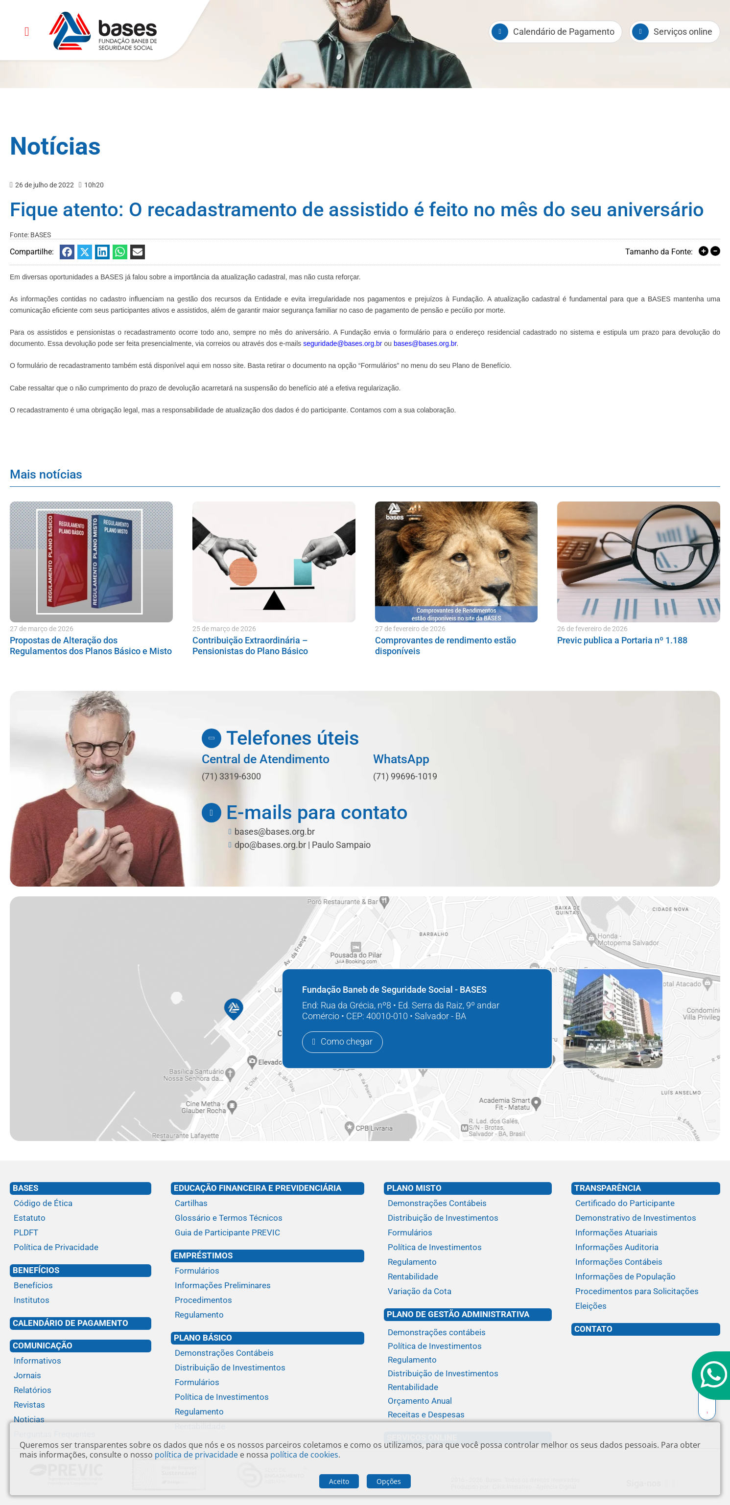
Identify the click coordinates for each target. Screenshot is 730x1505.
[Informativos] (80, 1361)
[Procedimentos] (267, 1300)
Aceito (339, 1481)
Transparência (607, 1188)
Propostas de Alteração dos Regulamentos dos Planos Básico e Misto (91, 645)
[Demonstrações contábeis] (468, 1333)
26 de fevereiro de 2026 (592, 629)
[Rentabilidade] (468, 1277)
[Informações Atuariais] (645, 1233)
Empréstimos (203, 1255)
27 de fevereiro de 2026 (410, 629)
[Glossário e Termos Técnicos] (267, 1218)
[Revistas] (80, 1405)
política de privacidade (196, 1454)
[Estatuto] (80, 1218)
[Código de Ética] (80, 1203)
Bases (25, 1188)
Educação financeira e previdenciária (257, 1188)
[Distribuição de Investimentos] (267, 1368)
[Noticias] (80, 1420)
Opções (389, 1481)
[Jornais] (80, 1376)
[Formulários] (267, 1271)
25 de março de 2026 (224, 629)
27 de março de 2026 (41, 629)
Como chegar (347, 1042)
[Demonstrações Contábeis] (267, 1353)
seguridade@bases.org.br (342, 343)
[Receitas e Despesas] (468, 1415)
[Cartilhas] (267, 1203)
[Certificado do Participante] (645, 1203)
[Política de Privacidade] (80, 1247)
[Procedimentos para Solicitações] (645, 1292)
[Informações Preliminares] (267, 1286)
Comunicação (42, 1345)
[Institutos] (80, 1300)
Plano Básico (203, 1338)
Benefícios (36, 1270)
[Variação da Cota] (468, 1292)
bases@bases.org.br (425, 343)
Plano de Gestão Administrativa (458, 1314)
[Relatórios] (80, 1390)
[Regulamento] (267, 1315)
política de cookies (304, 1454)
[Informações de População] (645, 1277)
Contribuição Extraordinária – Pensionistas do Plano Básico (250, 645)
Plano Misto (414, 1188)
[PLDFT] (80, 1233)
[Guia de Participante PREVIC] (267, 1233)
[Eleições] (645, 1306)
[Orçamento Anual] (468, 1401)
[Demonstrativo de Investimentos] (645, 1218)
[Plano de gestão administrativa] (468, 1324)
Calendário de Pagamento (70, 1323)
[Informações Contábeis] (645, 1262)
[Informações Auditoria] (645, 1247)
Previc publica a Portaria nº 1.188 (622, 640)
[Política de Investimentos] (267, 1397)
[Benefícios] (80, 1286)
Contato (593, 1329)
